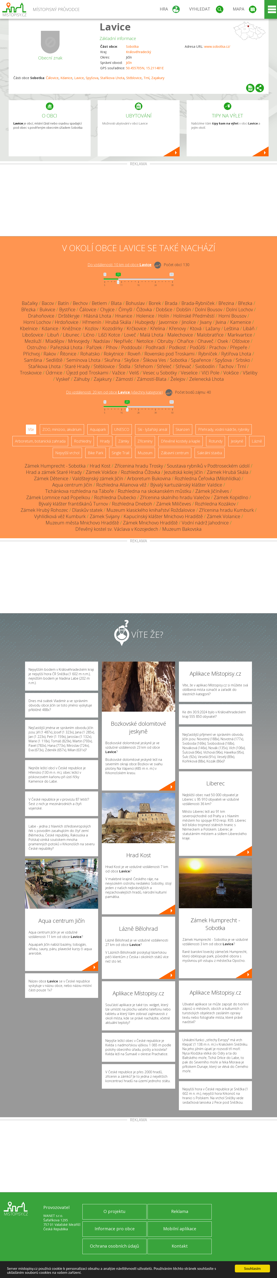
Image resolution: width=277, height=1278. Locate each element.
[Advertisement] (138, 201)
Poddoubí (131, 347)
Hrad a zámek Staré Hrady (54, 472)
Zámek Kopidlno (231, 497)
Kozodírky (112, 328)
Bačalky (30, 303)
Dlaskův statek (87, 510)
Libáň (249, 328)
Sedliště (54, 360)
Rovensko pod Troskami (169, 354)
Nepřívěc (123, 341)
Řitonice (68, 354)
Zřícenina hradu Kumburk (226, 510)
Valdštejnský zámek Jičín (97, 478)
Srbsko (243, 360)
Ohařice (185, 341)
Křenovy (177, 328)
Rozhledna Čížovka (140, 472)
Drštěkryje (69, 316)
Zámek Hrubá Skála (227, 472)
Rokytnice (114, 354)
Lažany (213, 328)
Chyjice (107, 309)
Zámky (123, 441)
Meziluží (33, 341)
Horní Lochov (37, 322)
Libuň (53, 335)
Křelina (157, 328)
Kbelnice (29, 328)
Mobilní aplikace (179, 1228)
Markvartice (240, 335)
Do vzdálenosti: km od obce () (114, 392)
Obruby (165, 341)
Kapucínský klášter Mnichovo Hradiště (163, 516)
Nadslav (101, 341)
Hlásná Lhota (97, 316)
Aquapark (98, 429)
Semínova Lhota (83, 360)
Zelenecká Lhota (206, 379)
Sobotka (132, 46)
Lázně (257, 441)
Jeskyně (237, 441)
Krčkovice (136, 328)
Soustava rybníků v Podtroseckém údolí (208, 466)
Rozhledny (82, 441)
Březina (226, 303)
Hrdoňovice (66, 322)
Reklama (179, 1211)
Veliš (134, 373)
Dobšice (164, 309)
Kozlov (91, 328)
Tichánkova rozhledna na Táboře (79, 491)
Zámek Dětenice (51, 478)
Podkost (177, 347)
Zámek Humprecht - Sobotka (55, 466)
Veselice (189, 373)
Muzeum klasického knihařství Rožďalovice (151, 510)
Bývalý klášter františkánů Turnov (73, 504)
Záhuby (82, 379)
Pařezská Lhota (66, 347)
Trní (146, 78)
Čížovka (144, 309)
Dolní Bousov (208, 309)
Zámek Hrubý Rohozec (44, 510)
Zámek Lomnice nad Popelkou (58, 497)
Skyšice (131, 360)
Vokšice (231, 373)
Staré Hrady (77, 366)
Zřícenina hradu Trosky (138, 466)
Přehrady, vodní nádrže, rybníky (223, 429)
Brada (171, 303)
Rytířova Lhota (236, 354)
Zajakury (157, 78)
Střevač (183, 366)
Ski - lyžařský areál (152, 429)
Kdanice (66, 78)
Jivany (206, 322)
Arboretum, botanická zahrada (40, 441)
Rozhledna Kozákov (215, 504)
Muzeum (145, 452)
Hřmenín (91, 322)
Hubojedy (145, 322)
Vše (31, 429)
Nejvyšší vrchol (67, 452)
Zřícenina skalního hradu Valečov (175, 497)
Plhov (111, 347)
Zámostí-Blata (151, 379)
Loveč (130, 335)
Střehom (143, 366)
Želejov (177, 379)
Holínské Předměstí (193, 316)
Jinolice (189, 322)
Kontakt (180, 1246)
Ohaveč (206, 341)
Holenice (145, 316)
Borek (155, 303)
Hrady (105, 441)
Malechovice (180, 335)
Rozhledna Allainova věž (121, 485)
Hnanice (123, 316)
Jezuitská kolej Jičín (183, 472)
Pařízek (94, 347)
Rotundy (215, 441)
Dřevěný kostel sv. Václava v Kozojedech (116, 529)
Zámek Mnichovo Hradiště (150, 523)
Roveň (134, 354)
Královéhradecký (138, 52)
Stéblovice (134, 78)
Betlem (99, 303)
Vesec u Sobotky (160, 373)
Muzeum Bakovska (182, 529)
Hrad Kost (100, 466)
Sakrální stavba (209, 452)
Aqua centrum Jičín (72, 485)
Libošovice (32, 335)
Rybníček (207, 354)
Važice (118, 373)
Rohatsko (90, 354)
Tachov (226, 366)
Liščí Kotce (109, 335)
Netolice (145, 341)
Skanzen (183, 429)
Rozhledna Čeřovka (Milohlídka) (207, 478)
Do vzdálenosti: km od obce (119, 264)
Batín (63, 303)
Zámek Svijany (105, 516)
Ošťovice (241, 341)
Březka (245, 303)
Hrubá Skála (118, 322)
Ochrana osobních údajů (114, 1246)
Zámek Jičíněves (212, 491)
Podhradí (155, 347)
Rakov (50, 354)
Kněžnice (71, 328)
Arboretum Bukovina (149, 478)
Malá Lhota (151, 335)
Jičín (129, 62)
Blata (116, 303)
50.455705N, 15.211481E (145, 68)
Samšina (33, 360)
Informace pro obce (115, 1228)
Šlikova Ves (154, 360)
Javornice (168, 322)
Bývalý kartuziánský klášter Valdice (186, 485)
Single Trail (120, 452)
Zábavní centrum (175, 452)
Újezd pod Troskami (87, 373)
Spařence (201, 360)
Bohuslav (135, 303)
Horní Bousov (232, 316)
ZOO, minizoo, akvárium (61, 429)
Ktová (196, 328)
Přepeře (238, 347)
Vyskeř (63, 379)
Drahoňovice (41, 316)
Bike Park (95, 452)
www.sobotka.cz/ (217, 46)
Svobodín (205, 366)
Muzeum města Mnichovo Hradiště (82, 523)
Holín (163, 316)
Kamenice (240, 322)
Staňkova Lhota (112, 78)
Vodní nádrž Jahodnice (205, 523)
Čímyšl (125, 309)
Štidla (124, 366)
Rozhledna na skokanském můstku (154, 491)
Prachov (217, 347)
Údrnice (54, 373)
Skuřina (112, 360)
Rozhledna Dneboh (132, 504)
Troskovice (31, 373)
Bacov (48, 303)
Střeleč (164, 366)
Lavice (115, 26)
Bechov (80, 303)
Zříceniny (144, 441)
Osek (223, 341)
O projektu (114, 1211)
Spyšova (92, 78)
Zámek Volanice (223, 516)
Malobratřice (210, 335)
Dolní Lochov (239, 309)
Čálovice (52, 78)
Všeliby (250, 373)
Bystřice (67, 309)
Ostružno (36, 347)
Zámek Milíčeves (173, 504)
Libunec (71, 335)
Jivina (221, 322)
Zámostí (124, 379)
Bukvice (47, 309)
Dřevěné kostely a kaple (180, 441)
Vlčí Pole (210, 373)
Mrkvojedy (78, 341)
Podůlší (197, 347)
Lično (88, 335)
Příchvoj (31, 354)
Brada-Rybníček (197, 303)
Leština (231, 328)
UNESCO (121, 429)
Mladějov (54, 341)
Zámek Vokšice (101, 472)
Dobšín (183, 309)
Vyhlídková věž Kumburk (60, 516)
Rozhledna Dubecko (115, 497)
